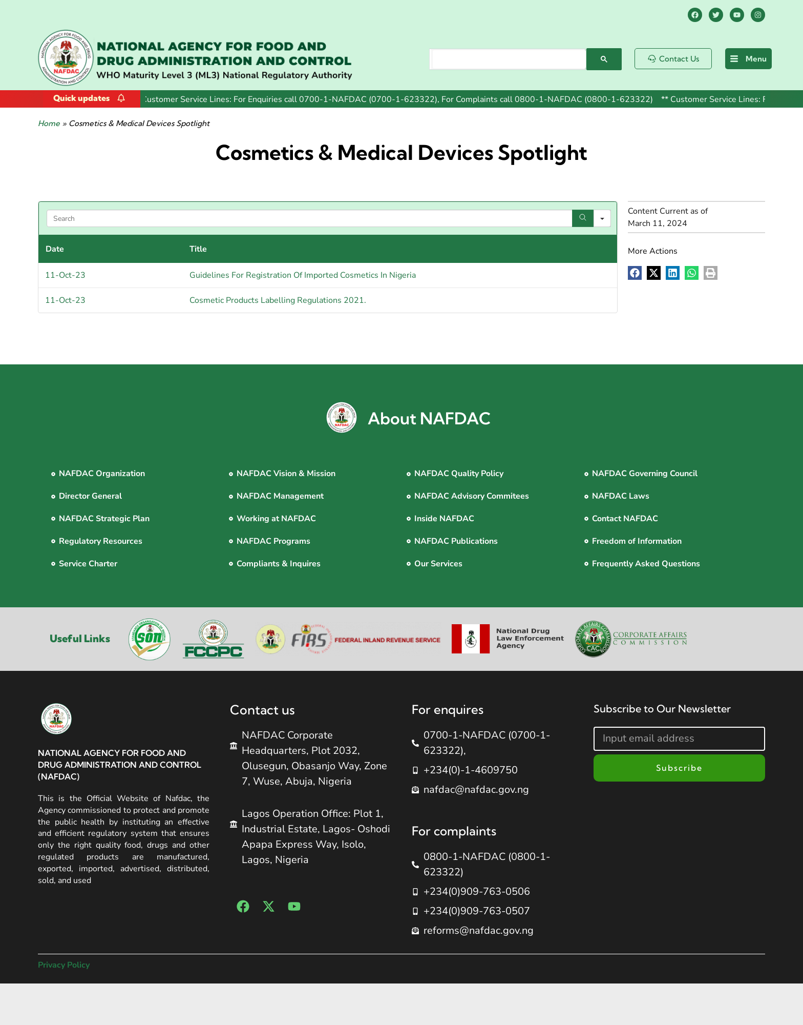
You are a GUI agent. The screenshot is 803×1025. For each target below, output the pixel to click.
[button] (635, 273)
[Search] (583, 218)
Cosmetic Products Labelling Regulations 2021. (277, 300)
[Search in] (602, 218)
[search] (509, 59)
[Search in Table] (329, 218)
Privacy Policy (64, 965)
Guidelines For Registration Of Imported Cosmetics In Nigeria (302, 275)
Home (49, 123)
